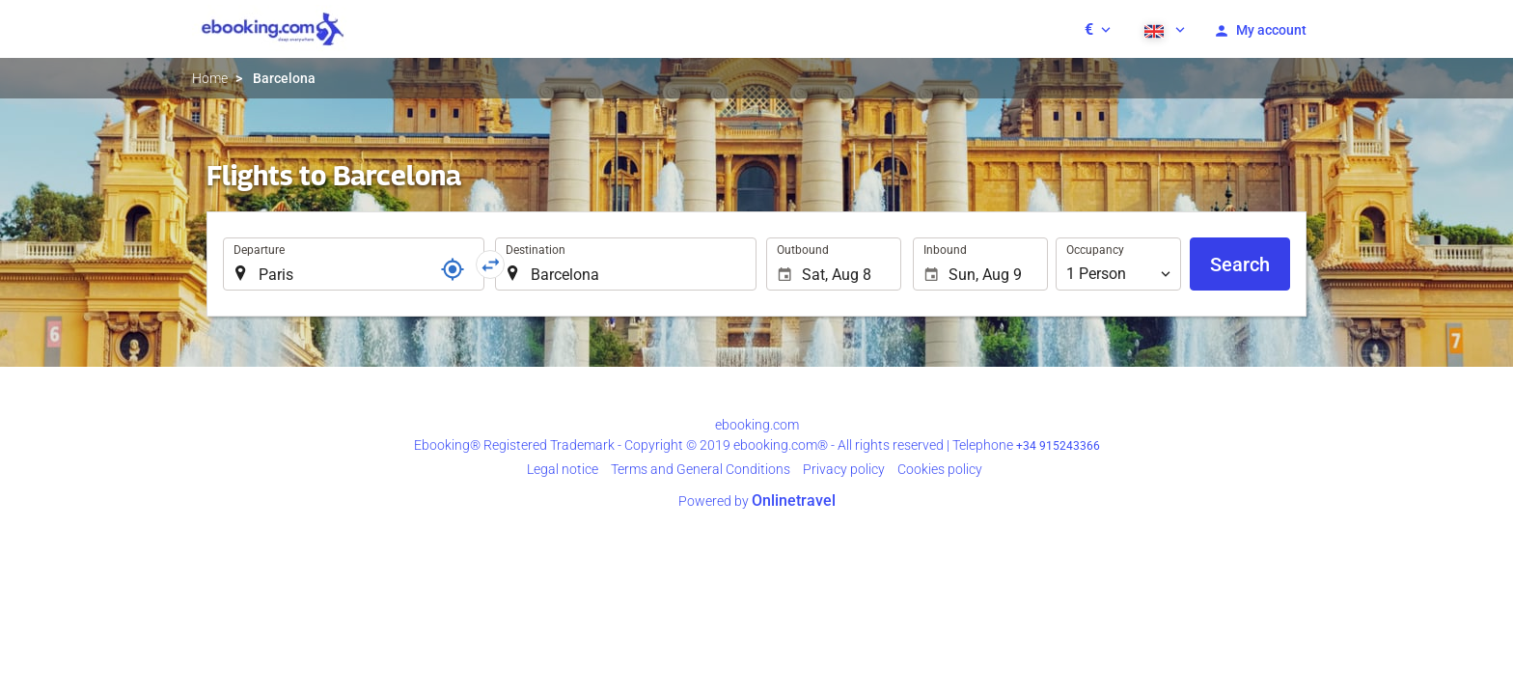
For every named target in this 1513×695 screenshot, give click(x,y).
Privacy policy (844, 469)
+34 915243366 (1058, 446)
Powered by (757, 501)
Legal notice (562, 469)
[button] (1097, 29)
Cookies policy (939, 469)
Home (210, 78)
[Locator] (452, 269)
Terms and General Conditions (700, 469)
